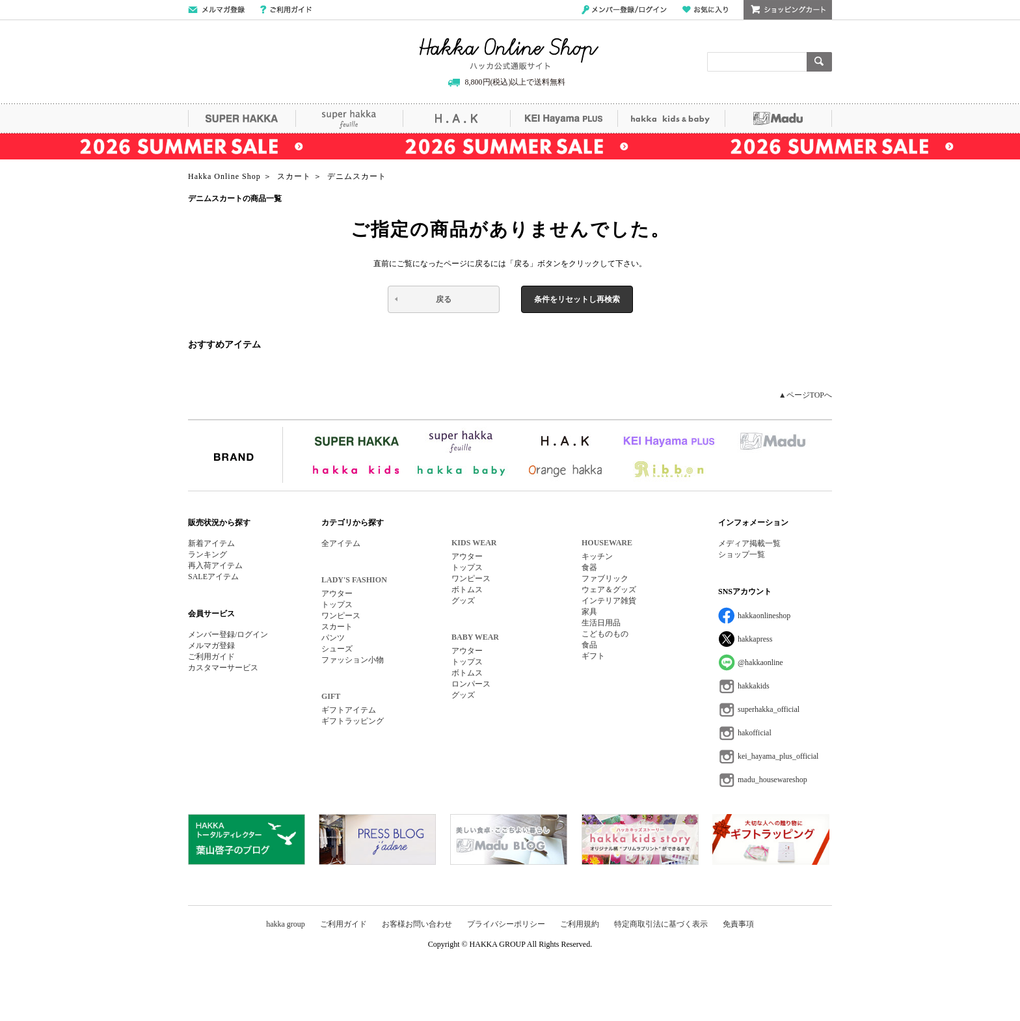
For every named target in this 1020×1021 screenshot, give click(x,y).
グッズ (463, 600)
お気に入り (705, 10)
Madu (778, 118)
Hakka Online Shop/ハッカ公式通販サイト (509, 54)
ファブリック (605, 578)
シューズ (337, 648)
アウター (337, 593)
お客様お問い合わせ (417, 924)
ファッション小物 (352, 659)
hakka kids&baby (671, 118)
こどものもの (605, 633)
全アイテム (340, 543)
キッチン (597, 556)
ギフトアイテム (348, 710)
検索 (819, 62)
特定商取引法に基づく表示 (661, 924)
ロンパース (470, 683)
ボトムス (467, 589)
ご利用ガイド (286, 10)
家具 (589, 611)
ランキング (207, 554)
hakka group (285, 924)
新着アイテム (211, 543)
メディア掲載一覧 (749, 543)
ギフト (593, 655)
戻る (443, 299)
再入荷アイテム (215, 565)
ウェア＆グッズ (609, 589)
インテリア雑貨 (609, 600)
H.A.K (456, 118)
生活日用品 (601, 622)
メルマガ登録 (211, 645)
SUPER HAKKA (242, 118)
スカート (337, 626)
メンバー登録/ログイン (624, 10)
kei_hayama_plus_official (778, 756)
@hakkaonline (760, 662)
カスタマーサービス (223, 667)
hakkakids (754, 685)
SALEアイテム (213, 576)
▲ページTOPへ (805, 395)
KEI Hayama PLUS (564, 118)
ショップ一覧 (741, 554)
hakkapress (755, 639)
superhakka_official (768, 709)
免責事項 (738, 924)
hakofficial (755, 732)
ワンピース (340, 615)
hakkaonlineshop (764, 615)
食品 (589, 644)
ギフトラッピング (352, 721)
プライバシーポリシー (506, 924)
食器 (589, 567)
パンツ (333, 637)
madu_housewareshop (772, 779)
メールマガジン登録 (216, 10)
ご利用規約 (579, 924)
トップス (337, 604)
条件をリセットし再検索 (577, 299)
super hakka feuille (349, 118)
